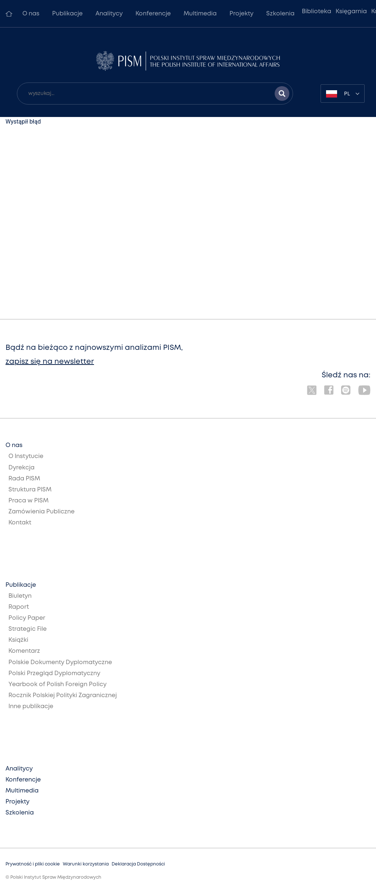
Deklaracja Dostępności (138, 864)
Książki (18, 640)
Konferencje (153, 14)
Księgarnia (351, 11)
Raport (18, 607)
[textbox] (342, 93)
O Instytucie (25, 456)
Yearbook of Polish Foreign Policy (57, 684)
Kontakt (19, 523)
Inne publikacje (30, 706)
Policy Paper (26, 618)
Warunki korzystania (86, 864)
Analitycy (109, 14)
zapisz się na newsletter (50, 361)
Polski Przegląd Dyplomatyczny (54, 673)
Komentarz (24, 651)
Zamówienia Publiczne (41, 512)
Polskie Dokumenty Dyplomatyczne (60, 662)
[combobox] (342, 93)
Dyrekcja (21, 468)
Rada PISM (24, 479)
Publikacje (67, 14)
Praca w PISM (28, 501)
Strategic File (27, 629)
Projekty (241, 14)
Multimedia (200, 14)
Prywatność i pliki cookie (33, 864)
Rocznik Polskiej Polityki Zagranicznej (62, 695)
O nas (30, 14)
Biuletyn (20, 596)
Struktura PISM (29, 490)
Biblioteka (316, 11)
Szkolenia (280, 14)
